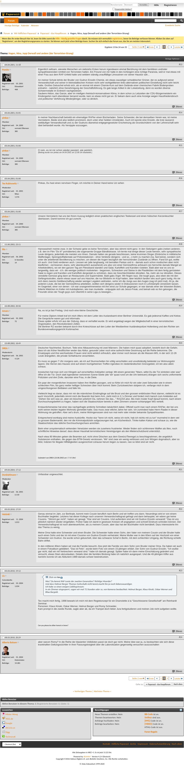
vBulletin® (87, 756)
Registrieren (170, 5)
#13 (180, 64)
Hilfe (156, 5)
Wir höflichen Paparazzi (25, 33)
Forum (11, 21)
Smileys (148, 717)
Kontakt (106, 743)
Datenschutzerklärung (160, 743)
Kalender (25, 25)
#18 (180, 244)
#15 (180, 145)
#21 (180, 469)
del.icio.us (10, 727)
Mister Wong (12, 714)
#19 (180, 305)
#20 (180, 343)
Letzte (178, 47)
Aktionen (35, 25)
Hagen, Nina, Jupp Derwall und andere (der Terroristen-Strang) (41, 53)
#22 (180, 509)
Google (9, 723)
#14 (180, 112)
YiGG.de (9, 718)
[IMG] (147, 720)
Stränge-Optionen (172, 59)
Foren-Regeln (151, 731)
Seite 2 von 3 (138, 47)
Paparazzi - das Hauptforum (53, 33)
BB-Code (149, 714)
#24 (180, 637)
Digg (8, 732)
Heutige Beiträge (12, 25)
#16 (180, 178)
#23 (180, 570)
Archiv (133, 743)
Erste (150, 47)
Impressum (143, 743)
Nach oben (178, 684)
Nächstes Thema (101, 691)
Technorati (10, 736)
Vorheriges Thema (83, 691)
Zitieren (177, 107)
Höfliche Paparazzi (120, 743)
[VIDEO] (148, 724)
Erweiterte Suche (172, 25)
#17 (180, 211)
